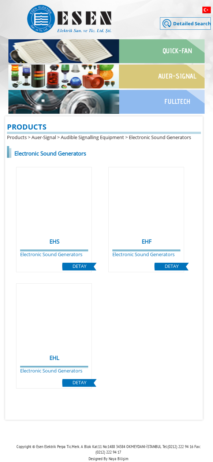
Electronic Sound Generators (160, 137)
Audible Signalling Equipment (92, 137)
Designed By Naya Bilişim (108, 458)
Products (17, 137)
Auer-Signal (43, 137)
